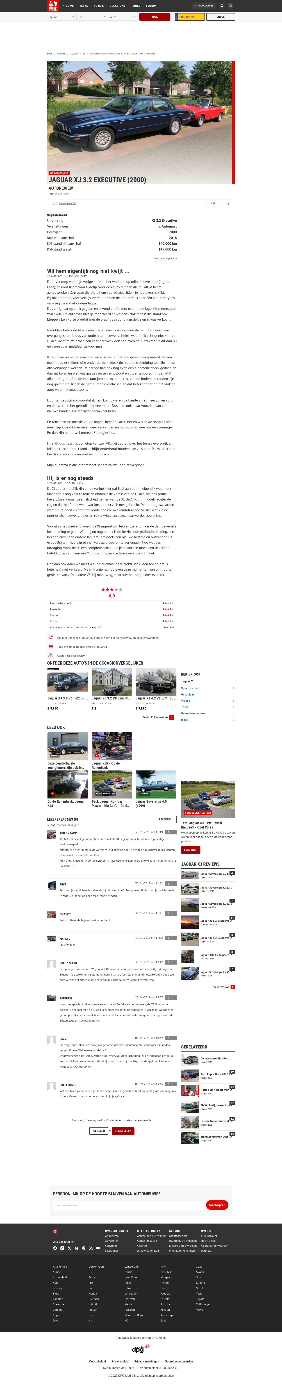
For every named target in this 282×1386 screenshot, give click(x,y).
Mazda (128, 1304)
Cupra (56, 1315)
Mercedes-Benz (133, 1315)
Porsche (165, 1304)
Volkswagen (203, 1304)
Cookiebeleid (97, 1361)
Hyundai (94, 1299)
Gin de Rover (68, 1085)
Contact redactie (147, 1240)
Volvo (199, 1309)
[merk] (62, 17)
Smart (199, 1277)
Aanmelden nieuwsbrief (151, 1236)
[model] (92, 17)
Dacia (56, 1320)
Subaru (200, 1282)
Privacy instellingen (146, 1361)
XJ (84, 53)
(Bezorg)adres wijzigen (183, 1245)
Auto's (99, 6)
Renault (165, 1309)
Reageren (165, 819)
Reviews (61, 53)
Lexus (127, 1282)
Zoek (155, 17)
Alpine (57, 1272)
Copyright (111, 1245)
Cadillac (58, 1299)
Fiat (91, 1282)
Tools (135, 6)
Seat (199, 1266)
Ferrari (92, 1277)
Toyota (200, 1299)
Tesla (199, 1293)
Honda (93, 1293)
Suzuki (200, 1288)
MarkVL (65, 938)
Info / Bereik (208, 1240)
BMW (56, 1293)
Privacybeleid (120, 1361)
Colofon (142, 1245)
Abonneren (112, 1236)
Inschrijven (217, 1205)
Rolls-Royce (167, 1315)
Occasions (118, 6)
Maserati (129, 1299)
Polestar (165, 1299)
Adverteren (112, 1240)
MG (126, 1320)
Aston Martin (61, 1277)
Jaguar (74, 53)
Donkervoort (96, 1266)
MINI (163, 1266)
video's (185, 701)
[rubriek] (123, 17)
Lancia (128, 1272)
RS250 (63, 1039)
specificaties (190, 688)
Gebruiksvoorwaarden (214, 1245)
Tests (83, 6)
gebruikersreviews (193, 713)
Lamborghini (132, 1266)
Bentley (57, 1288)
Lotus (127, 1288)
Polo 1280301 (68, 963)
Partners (206, 1250)
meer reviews (221, 987)
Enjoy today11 (67, 203)
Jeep (91, 1315)
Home (49, 53)
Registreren (123, 1131)
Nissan (164, 1282)
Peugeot (165, 1293)
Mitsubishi (166, 1272)
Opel (163, 1288)
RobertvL (66, 998)
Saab (163, 1320)
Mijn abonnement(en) (182, 1250)
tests (184, 707)
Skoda (200, 1272)
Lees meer (190, 850)
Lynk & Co (130, 1293)
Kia (91, 1320)
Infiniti (93, 1304)
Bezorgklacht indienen (183, 1240)
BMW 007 (65, 914)
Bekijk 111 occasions (155, 717)
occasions (188, 694)
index (184, 720)
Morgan (165, 1277)
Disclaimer (111, 1250)
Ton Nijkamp (68, 833)
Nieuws (68, 6)
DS (90, 1272)
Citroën (57, 1309)
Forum (151, 6)
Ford (91, 1288)
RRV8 (63, 884)
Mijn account (209, 1236)
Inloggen (99, 1131)
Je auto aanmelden (148, 1250)
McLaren (129, 1309)
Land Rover (131, 1277)
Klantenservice (178, 1236)
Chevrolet (59, 1304)
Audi (55, 1282)
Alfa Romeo (60, 1266)
